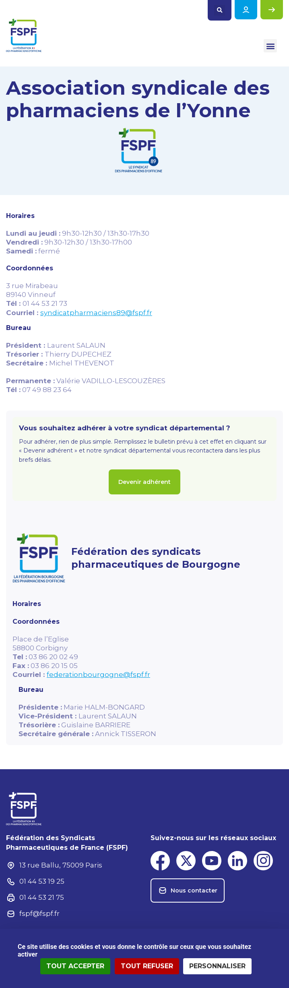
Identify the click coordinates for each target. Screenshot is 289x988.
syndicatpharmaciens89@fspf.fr (96, 313)
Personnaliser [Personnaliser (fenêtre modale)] (217, 966)
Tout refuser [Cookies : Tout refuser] (147, 966)
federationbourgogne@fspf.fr (98, 674)
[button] (219, 10)
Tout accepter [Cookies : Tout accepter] (75, 966)
